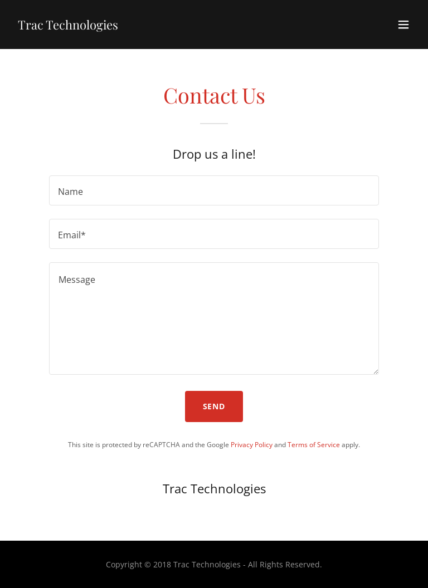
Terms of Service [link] (314, 444)
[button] (403, 24)
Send (214, 406)
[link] (68, 26)
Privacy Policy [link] (252, 444)
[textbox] (214, 190)
